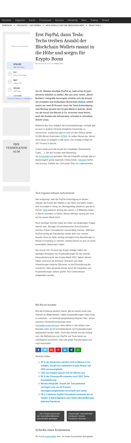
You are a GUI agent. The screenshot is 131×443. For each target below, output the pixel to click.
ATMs (64, 136)
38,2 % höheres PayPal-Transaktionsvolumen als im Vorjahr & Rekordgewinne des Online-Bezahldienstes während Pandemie (67, 398)
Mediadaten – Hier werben (29, 25)
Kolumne (59, 20)
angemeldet (50, 436)
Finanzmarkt (45, 20)
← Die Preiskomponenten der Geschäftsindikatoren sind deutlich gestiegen (48, 416)
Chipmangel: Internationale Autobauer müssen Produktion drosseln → (80, 416)
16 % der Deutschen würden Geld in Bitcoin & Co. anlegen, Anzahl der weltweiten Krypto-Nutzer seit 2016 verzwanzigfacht (66, 365)
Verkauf (105, 20)
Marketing (72, 20)
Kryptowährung (46, 156)
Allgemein (20, 20)
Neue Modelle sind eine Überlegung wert (65, 25)
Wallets (82, 102)
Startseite (6, 20)
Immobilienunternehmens (47, 325)
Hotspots (82, 160)
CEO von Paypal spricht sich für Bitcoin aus (63, 373)
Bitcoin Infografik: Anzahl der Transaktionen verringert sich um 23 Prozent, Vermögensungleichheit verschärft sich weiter (64, 387)
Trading (94, 20)
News (84, 20)
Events (32, 20)
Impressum (7, 25)
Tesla (45, 210)
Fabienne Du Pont (44, 64)
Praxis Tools (95, 25)
